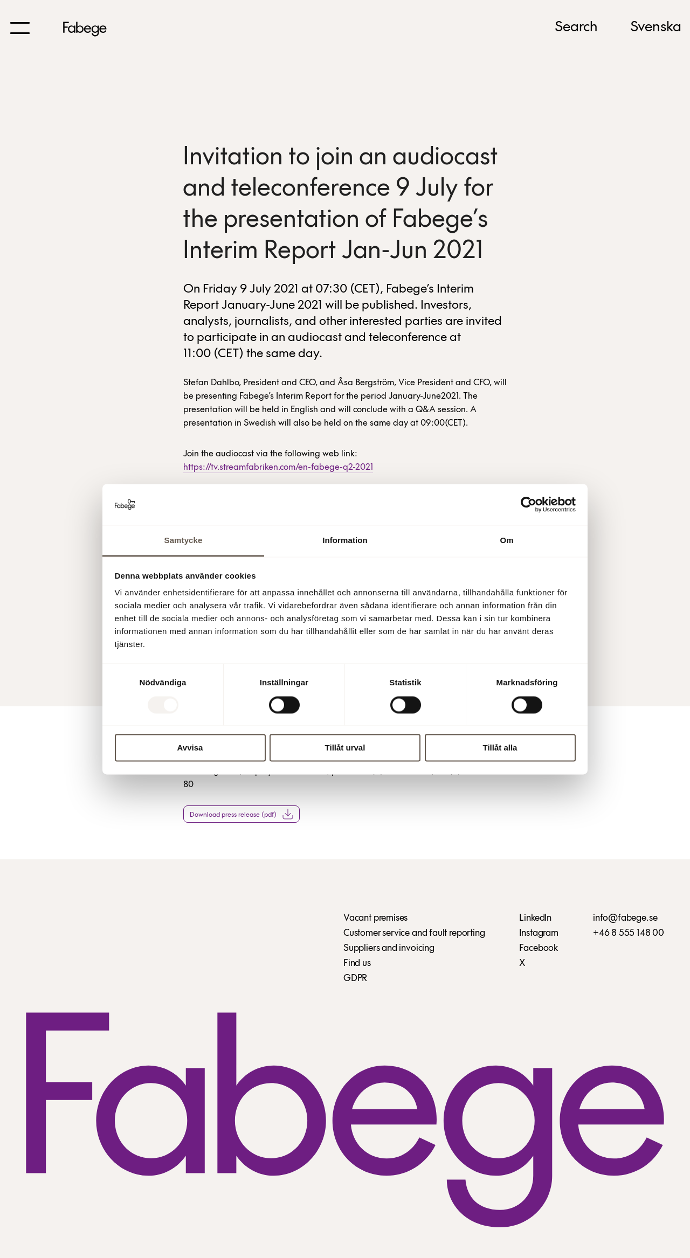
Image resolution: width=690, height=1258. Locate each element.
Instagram (538, 933)
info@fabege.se (625, 918)
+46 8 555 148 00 (628, 933)
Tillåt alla (500, 748)
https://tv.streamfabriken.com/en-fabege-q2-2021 (278, 467)
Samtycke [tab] (183, 540)
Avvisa (190, 748)
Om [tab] (506, 540)
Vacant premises (375, 918)
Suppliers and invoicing (388, 948)
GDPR (355, 979)
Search (576, 27)
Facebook (538, 948)
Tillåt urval (345, 748)
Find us (357, 963)
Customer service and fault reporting (414, 933)
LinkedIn (535, 918)
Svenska (655, 27)
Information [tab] (345, 540)
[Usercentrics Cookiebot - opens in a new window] (528, 504)
